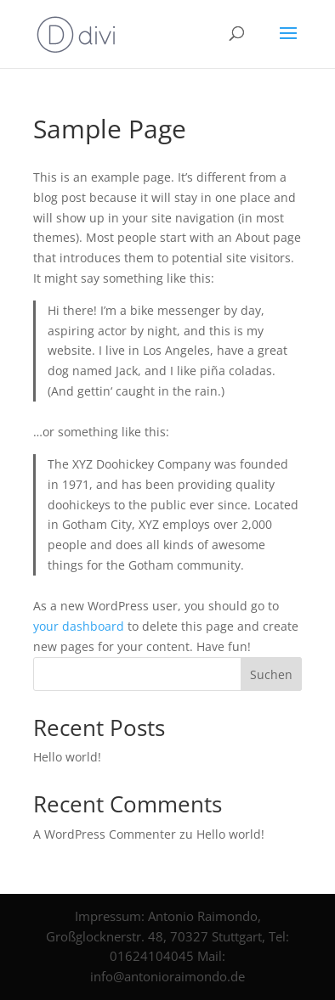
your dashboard (78, 626)
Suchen (271, 674)
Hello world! (67, 757)
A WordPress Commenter (104, 834)
